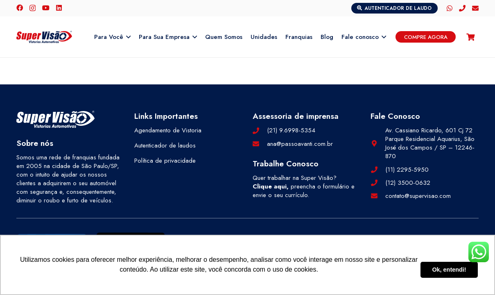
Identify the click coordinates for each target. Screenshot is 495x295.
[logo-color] (44, 37)
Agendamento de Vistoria (167, 130)
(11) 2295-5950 (407, 169)
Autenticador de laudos (165, 145)
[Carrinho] (470, 36)
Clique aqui (270, 186)
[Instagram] (32, 8)
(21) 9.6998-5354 (291, 130)
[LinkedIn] (59, 8)
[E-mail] (475, 8)
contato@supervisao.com (418, 195)
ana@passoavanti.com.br (300, 143)
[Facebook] (19, 8)
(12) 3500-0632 (407, 182)
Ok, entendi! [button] (449, 269)
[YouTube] (46, 8)
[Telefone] (462, 8)
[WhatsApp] (449, 8)
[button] (127, 36)
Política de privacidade (165, 160)
